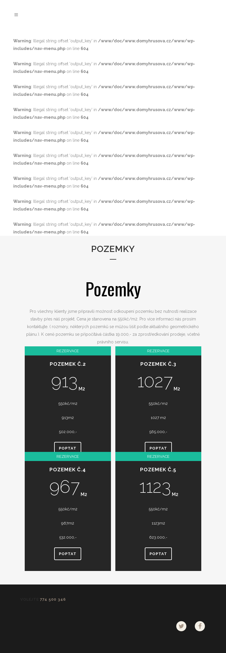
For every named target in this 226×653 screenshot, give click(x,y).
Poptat (68, 448)
